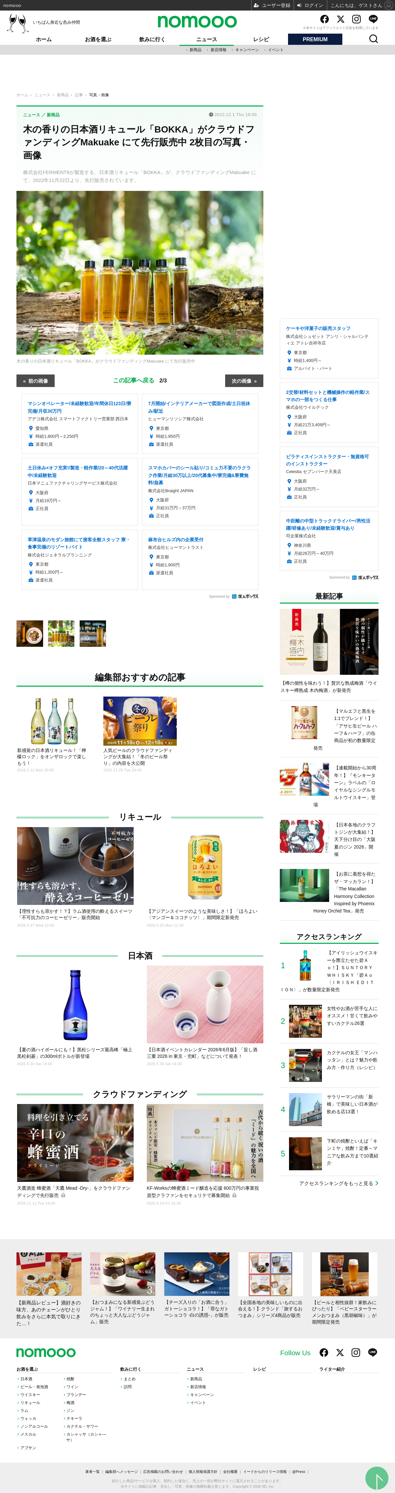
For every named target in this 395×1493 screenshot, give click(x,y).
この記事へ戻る (140, 380)
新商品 (195, 49)
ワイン (72, 1387)
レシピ (261, 39)
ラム (24, 1410)
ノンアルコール (34, 1426)
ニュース (206, 39)
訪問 (128, 1387)
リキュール (140, 817)
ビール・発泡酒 (34, 1387)
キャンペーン (247, 49)
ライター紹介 (332, 1369)
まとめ (130, 1379)
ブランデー (76, 1394)
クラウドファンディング (140, 1094)
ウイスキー (30, 1394)
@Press (298, 1472)
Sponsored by (219, 596)
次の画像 (241, 380)
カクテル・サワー (82, 1426)
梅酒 (70, 1402)
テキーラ (74, 1418)
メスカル (28, 1434)
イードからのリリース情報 (265, 1472)
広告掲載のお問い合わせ (163, 1472)
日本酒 (140, 956)
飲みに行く (152, 39)
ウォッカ (28, 1418)
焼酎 (70, 1379)
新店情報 (218, 49)
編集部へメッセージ (121, 1472)
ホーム (44, 39)
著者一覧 (92, 1472)
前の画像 (38, 380)
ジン (70, 1410)
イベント (276, 49)
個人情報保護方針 (203, 1472)
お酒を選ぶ (98, 39)
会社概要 (230, 1472)
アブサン (28, 1448)
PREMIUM (315, 39)
